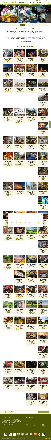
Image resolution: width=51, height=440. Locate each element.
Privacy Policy (23, 438)
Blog (44, 0)
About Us (41, 0)
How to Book (38, 2)
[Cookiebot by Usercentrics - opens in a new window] (39, 214)
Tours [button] (27, 2)
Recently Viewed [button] (4, 4)
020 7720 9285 (42, 4)
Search (48, 2)
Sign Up (43, 411)
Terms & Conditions (18, 438)
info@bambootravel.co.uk (34, 4)
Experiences (32, 2)
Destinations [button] (21, 2)
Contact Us (47, 0)
